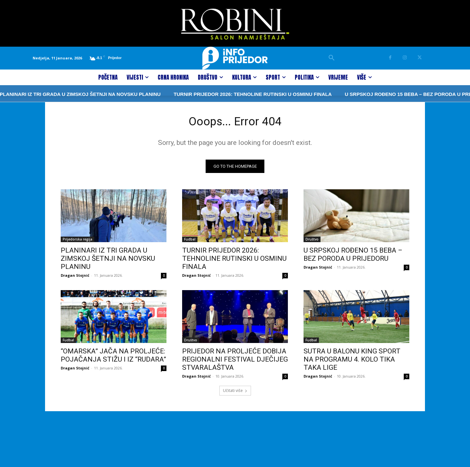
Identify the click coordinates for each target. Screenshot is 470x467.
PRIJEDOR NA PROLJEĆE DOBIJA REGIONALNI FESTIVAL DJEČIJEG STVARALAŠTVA (235, 362)
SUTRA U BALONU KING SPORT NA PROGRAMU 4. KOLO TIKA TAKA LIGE (352, 362)
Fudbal (190, 241)
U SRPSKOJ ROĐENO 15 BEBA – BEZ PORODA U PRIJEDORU (353, 257)
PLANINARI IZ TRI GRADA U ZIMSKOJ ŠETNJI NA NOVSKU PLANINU (108, 261)
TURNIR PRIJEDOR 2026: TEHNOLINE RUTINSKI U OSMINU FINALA (232, 94)
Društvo (312, 241)
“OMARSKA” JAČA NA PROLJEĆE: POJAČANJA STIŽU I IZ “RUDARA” (113, 358)
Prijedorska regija (77, 241)
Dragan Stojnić (75, 277)
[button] (331, 58)
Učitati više (235, 393)
